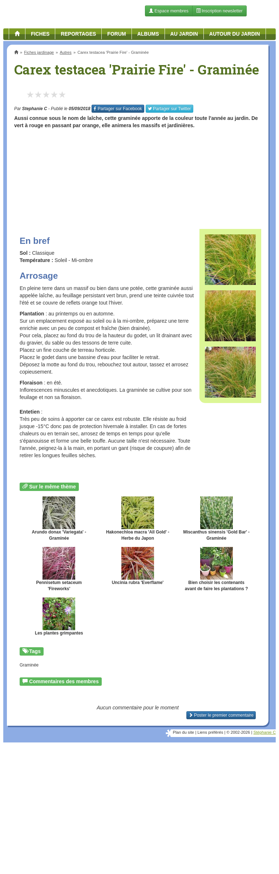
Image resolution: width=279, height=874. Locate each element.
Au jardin (184, 34)
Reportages (78, 34)
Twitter (169, 108)
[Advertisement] (137, 176)
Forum (116, 34)
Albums (148, 34)
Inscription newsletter (219, 10)
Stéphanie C (264, 732)
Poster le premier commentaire (221, 715)
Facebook (118, 108)
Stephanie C (34, 108)
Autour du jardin (234, 34)
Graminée (29, 665)
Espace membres (169, 10)
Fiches (40, 34)
